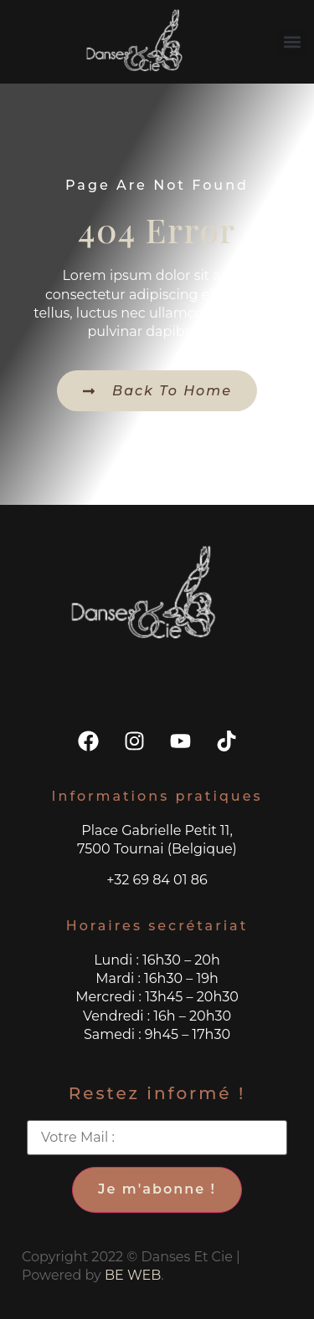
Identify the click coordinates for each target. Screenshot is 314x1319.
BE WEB (133, 1275)
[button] (292, 42)
